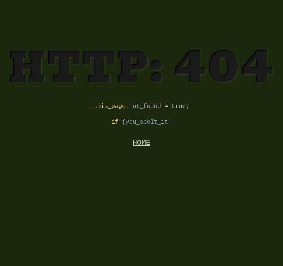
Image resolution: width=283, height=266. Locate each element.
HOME (141, 146)
